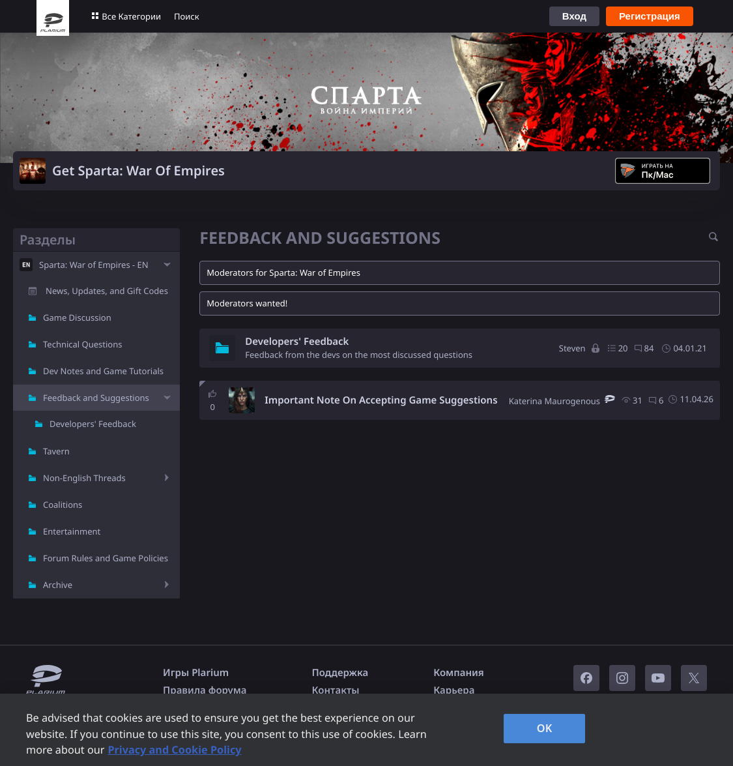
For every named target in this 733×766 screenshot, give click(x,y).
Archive (57, 585)
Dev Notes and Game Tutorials (103, 371)
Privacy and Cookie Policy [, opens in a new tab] (174, 750)
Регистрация (649, 16)
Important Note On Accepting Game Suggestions (381, 400)
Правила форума (205, 690)
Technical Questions (82, 344)
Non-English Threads (84, 478)
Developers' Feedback (93, 424)
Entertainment (71, 531)
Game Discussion (77, 317)
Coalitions (62, 504)
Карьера (453, 690)
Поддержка (340, 672)
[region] (366, 730)
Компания (458, 672)
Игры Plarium (196, 672)
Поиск (186, 16)
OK (545, 728)
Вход (574, 16)
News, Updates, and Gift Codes (107, 291)
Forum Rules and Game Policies (105, 558)
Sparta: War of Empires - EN (94, 265)
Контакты (336, 690)
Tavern (56, 451)
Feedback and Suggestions (96, 398)
